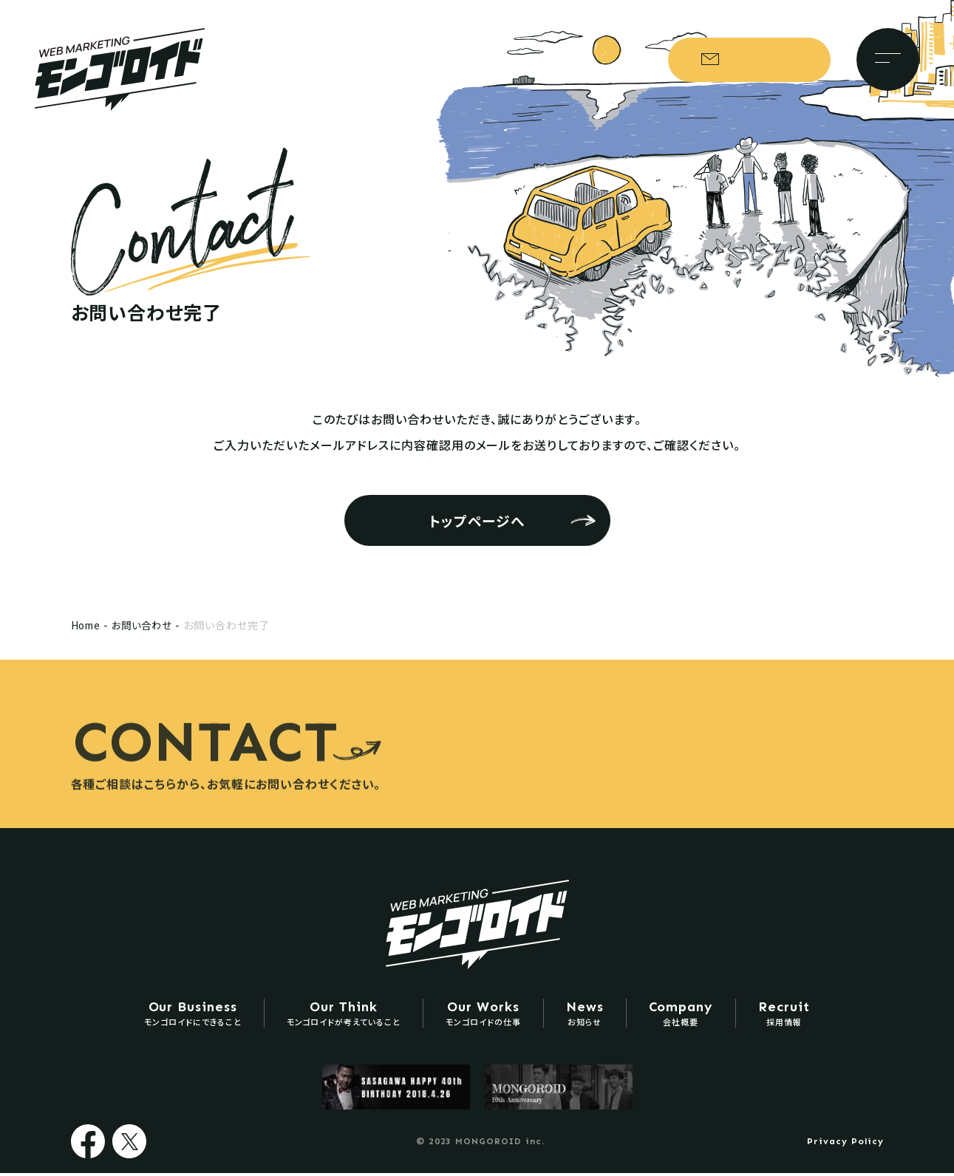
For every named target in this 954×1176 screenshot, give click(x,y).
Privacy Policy (845, 1144)
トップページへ (477, 520)
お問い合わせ (755, 60)
